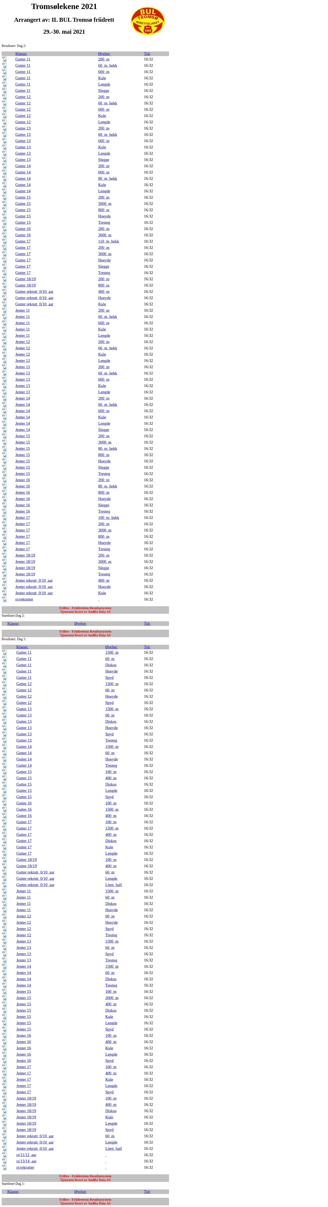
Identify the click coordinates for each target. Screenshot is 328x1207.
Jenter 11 (22, 310)
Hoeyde (104, 216)
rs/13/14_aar (26, 1161)
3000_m (104, 203)
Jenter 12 (22, 342)
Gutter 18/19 (25, 279)
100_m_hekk (108, 517)
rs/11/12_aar (26, 1155)
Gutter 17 (23, 241)
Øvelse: (104, 53)
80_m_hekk (107, 178)
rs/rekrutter (24, 599)
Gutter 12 (23, 97)
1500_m (111, 652)
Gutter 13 (23, 128)
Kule (102, 78)
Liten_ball (113, 885)
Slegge (103, 90)
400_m (103, 291)
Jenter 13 (22, 367)
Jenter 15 (22, 436)
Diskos (110, 665)
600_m (103, 71)
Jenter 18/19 (25, 555)
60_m (109, 658)
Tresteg (104, 222)
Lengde (104, 84)
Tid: (147, 53)
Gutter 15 (23, 197)
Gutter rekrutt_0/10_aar (34, 291)
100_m (110, 771)
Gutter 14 (23, 166)
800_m (103, 210)
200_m (103, 59)
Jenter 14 (22, 398)
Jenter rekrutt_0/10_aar (34, 580)
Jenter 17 (22, 517)
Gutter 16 (23, 228)
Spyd (109, 677)
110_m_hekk (108, 241)
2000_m (111, 998)
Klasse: (21, 53)
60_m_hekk (107, 65)
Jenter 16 (22, 480)
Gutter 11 (22, 59)
